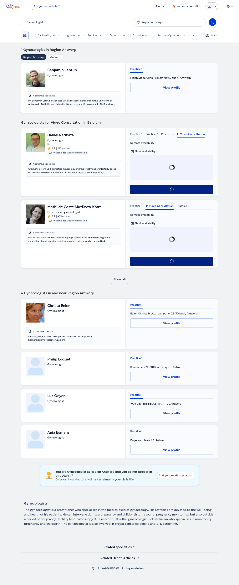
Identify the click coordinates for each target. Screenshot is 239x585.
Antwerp (55, 57)
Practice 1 (136, 69)
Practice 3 (167, 134)
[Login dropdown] (212, 6)
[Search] (212, 22)
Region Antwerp (33, 57)
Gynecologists (110, 568)
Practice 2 (151, 134)
